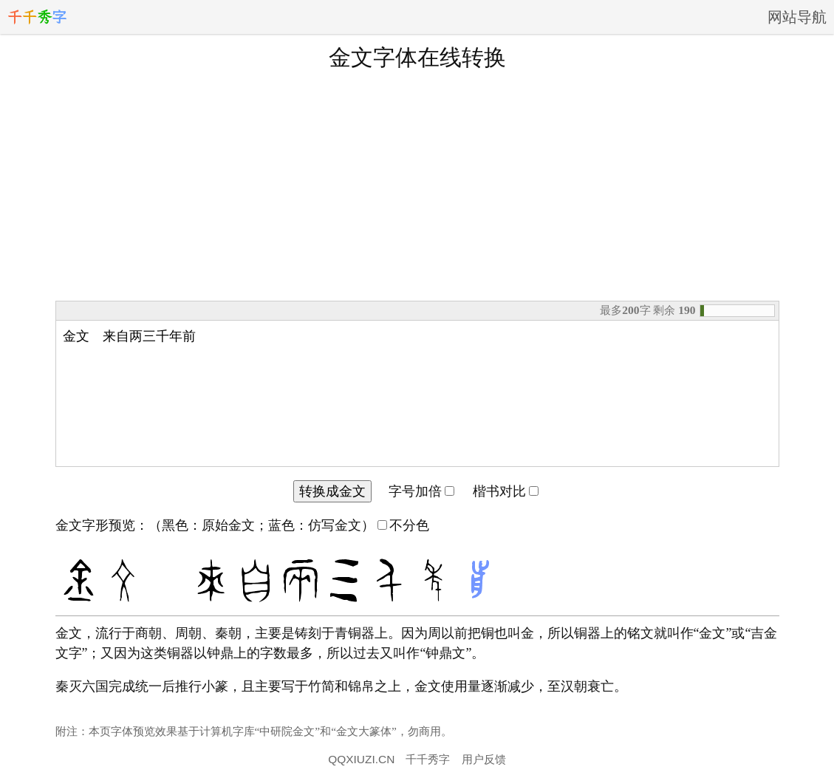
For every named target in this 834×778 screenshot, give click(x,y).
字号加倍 (421, 491)
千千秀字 (428, 759)
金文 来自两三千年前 (417, 394)
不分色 (403, 525)
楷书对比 (506, 491)
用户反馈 (484, 759)
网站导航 (797, 17)
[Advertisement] (417, 184)
